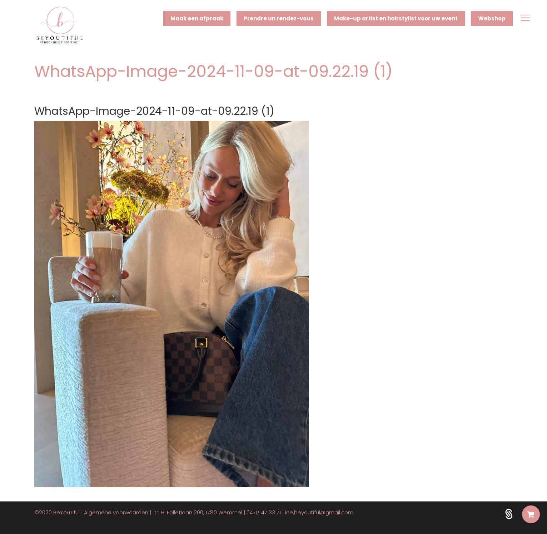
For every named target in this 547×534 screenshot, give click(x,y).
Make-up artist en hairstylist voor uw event (396, 18)
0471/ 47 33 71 (264, 512)
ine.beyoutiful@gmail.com (319, 512)
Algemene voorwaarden (116, 512)
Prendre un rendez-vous (279, 18)
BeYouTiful (66, 512)
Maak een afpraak (196, 18)
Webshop (492, 18)
